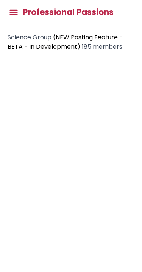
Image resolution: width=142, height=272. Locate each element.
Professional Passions (68, 12)
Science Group (29, 37)
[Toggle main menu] (14, 12)
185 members (102, 46)
